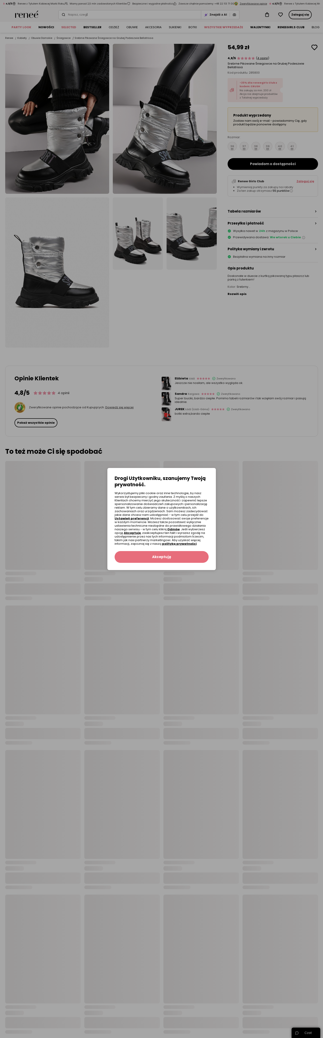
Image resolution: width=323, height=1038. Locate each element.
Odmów (173, 529)
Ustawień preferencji (132, 518)
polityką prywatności (179, 544)
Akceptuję (132, 533)
